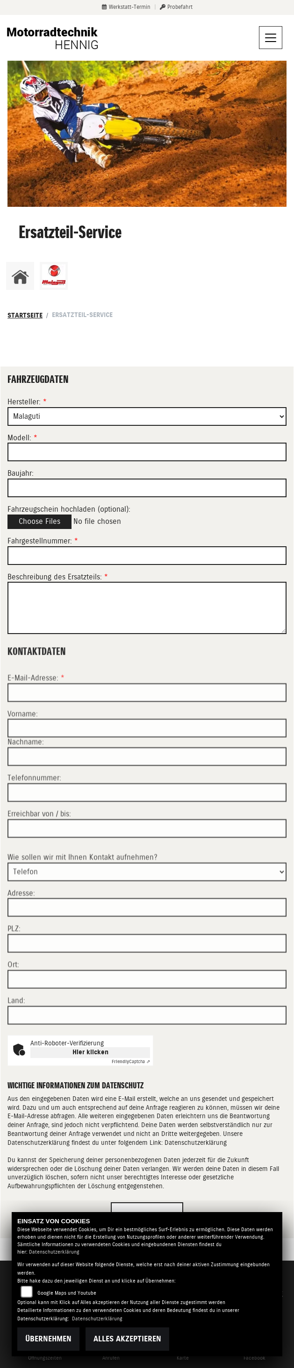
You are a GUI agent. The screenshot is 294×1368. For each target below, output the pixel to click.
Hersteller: (24, 401)
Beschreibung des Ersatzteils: (57, 576)
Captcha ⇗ (131, 1061)
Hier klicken (90, 1052)
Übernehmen (48, 1338)
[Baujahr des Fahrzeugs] (147, 488)
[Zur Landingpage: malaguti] (54, 276)
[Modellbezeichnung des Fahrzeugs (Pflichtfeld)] (147, 452)
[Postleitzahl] (147, 978)
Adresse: (21, 928)
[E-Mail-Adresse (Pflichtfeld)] (147, 727)
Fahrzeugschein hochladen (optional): (68, 509)
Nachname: (25, 777)
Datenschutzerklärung (196, 1142)
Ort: (13, 999)
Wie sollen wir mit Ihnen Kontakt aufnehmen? (82, 892)
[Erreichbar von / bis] (147, 863)
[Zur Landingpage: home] (20, 276)
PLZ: (14, 963)
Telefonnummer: (34, 813)
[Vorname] (147, 763)
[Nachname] (147, 792)
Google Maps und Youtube (66, 1293)
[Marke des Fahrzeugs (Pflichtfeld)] (147, 416)
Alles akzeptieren (127, 1338)
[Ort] (147, 1014)
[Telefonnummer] (147, 827)
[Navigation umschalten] (270, 37)
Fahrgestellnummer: (39, 540)
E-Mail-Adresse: (36, 712)
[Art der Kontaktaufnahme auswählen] (147, 906)
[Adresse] (147, 942)
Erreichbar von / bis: (39, 849)
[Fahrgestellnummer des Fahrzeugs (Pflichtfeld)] (147, 555)
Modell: (19, 437)
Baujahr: (20, 473)
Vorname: (22, 748)
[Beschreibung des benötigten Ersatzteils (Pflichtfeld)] (147, 608)
